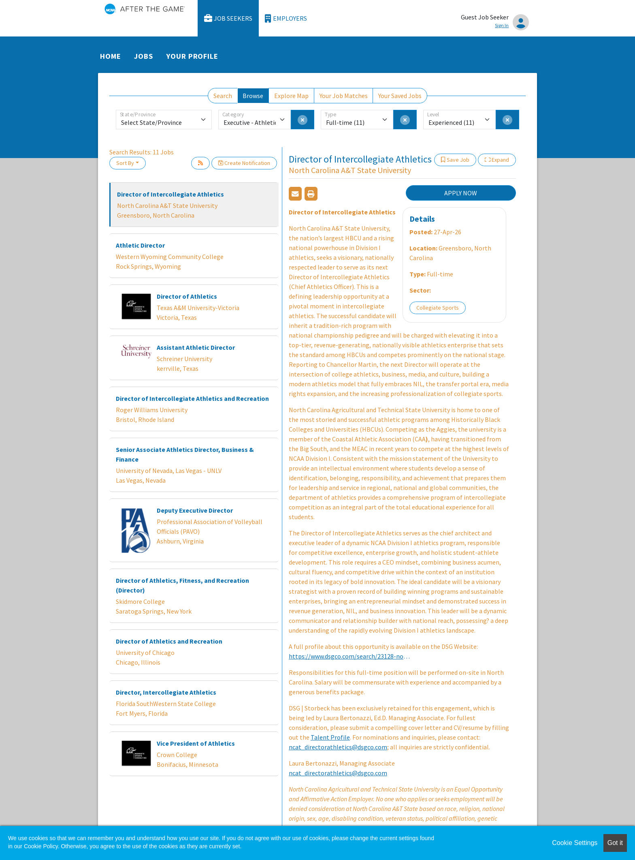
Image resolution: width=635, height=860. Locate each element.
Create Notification (244, 163)
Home (110, 56)
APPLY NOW (460, 193)
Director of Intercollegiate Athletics (170, 194)
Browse (253, 96)
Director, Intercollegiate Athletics (166, 692)
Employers (286, 18)
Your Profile (192, 56)
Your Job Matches (344, 96)
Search (222, 96)
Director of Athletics (187, 296)
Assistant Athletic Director (196, 347)
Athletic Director (140, 245)
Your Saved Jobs (400, 96)
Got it (615, 842)
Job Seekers (228, 18)
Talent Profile (330, 737)
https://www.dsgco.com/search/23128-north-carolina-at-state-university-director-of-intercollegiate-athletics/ (349, 656)
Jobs (143, 56)
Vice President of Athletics (196, 743)
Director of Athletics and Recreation (169, 641)
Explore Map (291, 96)
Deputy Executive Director (195, 510)
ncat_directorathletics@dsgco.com (338, 747)
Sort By (125, 163)
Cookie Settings (574, 842)
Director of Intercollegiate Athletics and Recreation (192, 398)
